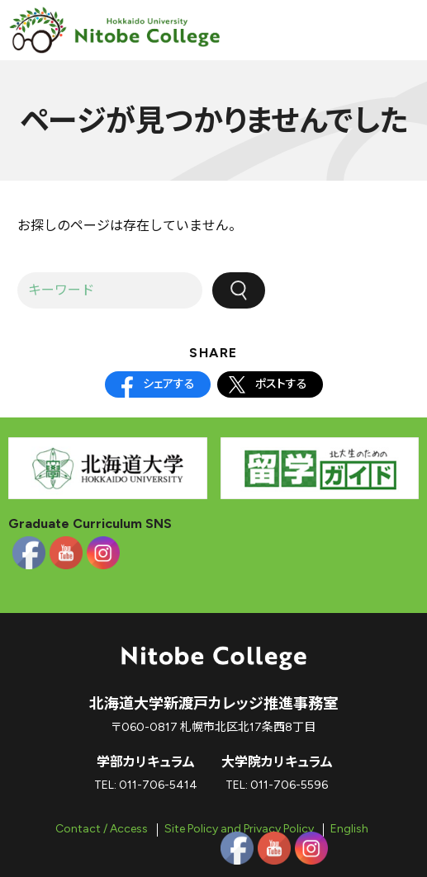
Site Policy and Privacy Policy (239, 829)
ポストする (281, 384)
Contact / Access (101, 829)
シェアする (169, 384)
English (349, 829)
